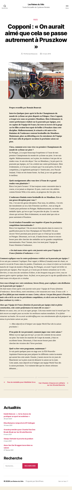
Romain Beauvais (31, 54)
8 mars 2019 (47, 54)
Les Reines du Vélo (36, 4)
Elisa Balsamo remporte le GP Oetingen (19, 427)
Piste (36, 20)
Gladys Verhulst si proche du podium (18, 442)
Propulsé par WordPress (36, 485)
